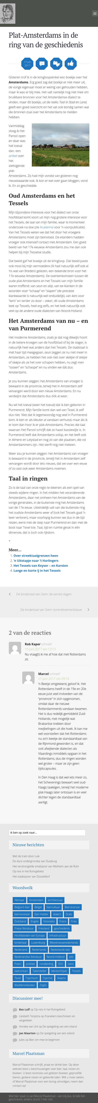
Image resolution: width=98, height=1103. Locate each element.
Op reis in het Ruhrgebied (28, 871)
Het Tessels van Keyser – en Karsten (41, 565)
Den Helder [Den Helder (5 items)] (41, 914)
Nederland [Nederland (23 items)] (21, 949)
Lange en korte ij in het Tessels (37, 570)
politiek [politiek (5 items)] (30, 964)
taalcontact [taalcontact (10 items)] (21, 971)
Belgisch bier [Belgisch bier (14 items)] (22, 907)
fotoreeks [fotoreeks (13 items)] (49, 921)
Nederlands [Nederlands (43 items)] (39, 949)
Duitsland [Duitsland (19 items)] (20, 921)
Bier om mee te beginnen (44, 1039)
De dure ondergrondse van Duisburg (35, 861)
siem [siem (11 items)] (71, 964)
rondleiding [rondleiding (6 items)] (46, 964)
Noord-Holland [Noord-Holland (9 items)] (55, 957)
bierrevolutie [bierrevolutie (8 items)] (22, 914)
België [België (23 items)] (38, 907)
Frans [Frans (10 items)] (62, 921)
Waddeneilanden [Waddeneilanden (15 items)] (25, 985)
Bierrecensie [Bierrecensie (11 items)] (72, 907)
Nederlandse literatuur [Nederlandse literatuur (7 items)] (28, 957)
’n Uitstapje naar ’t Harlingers (36, 560)
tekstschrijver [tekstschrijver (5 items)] (59, 971)
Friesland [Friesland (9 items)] (43, 928)
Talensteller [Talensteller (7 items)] (39, 971)
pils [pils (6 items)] (71, 957)
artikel (13, 156)
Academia (47, 227)
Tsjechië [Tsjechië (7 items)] (48, 978)
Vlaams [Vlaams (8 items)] (61, 978)
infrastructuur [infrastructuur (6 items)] (57, 935)
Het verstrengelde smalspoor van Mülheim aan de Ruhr (46, 866)
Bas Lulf (24, 1009)
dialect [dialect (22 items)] (57, 914)
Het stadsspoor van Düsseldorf (31, 876)
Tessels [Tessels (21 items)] (76, 971)
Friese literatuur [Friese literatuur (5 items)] (24, 928)
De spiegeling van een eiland (60, 1026)
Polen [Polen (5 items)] (18, 964)
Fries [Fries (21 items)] (74, 921)
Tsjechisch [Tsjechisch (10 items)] (32, 978)
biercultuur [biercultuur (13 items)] (53, 907)
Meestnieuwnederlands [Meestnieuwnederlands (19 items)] (64, 942)
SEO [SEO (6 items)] (60, 964)
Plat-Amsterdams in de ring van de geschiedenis (46, 39)
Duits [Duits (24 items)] (69, 914)
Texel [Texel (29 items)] (18, 978)
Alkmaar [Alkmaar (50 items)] (19, 900)
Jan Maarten (27, 1033)
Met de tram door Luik (26, 856)
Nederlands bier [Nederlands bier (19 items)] (60, 949)
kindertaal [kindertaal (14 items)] (20, 942)
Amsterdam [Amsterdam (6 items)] (36, 900)
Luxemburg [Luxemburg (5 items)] (38, 942)
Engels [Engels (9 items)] (35, 921)
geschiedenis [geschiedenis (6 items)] (62, 928)
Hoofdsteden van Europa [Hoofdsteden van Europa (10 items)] (30, 935)
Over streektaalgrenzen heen (36, 556)
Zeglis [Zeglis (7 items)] (43, 985)
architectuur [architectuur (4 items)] (55, 900)
